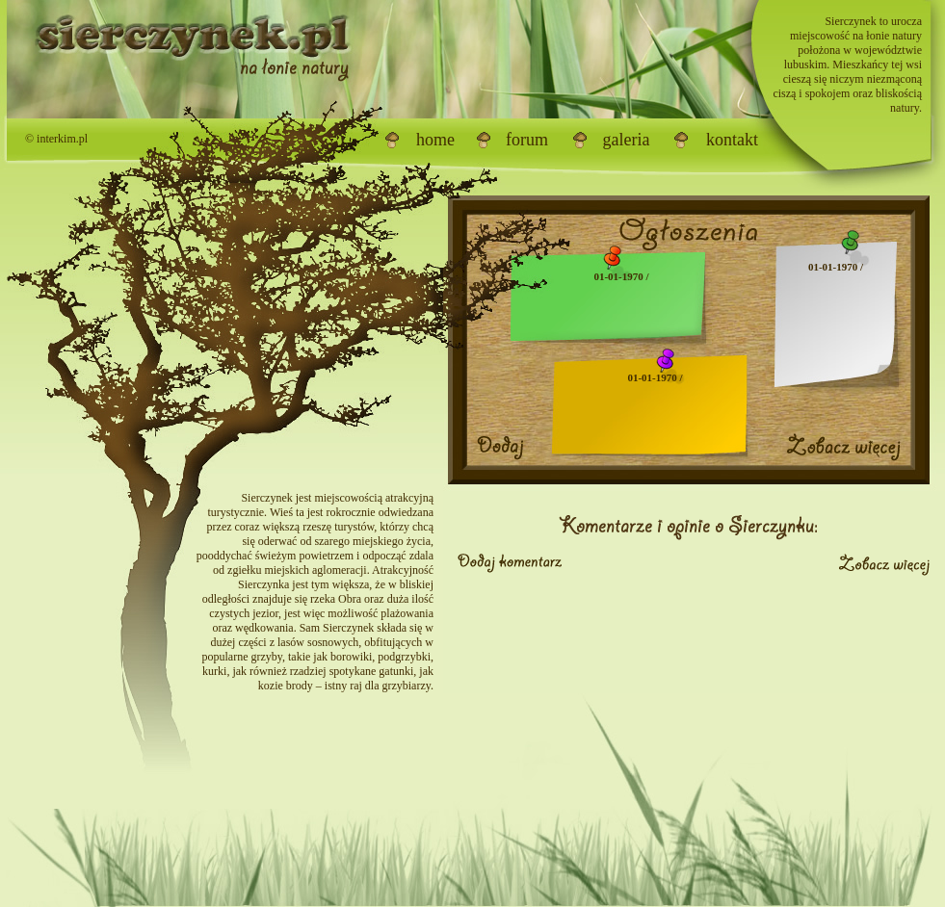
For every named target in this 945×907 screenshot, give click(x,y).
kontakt (732, 139)
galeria (626, 139)
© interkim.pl (56, 138)
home (435, 139)
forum (527, 139)
